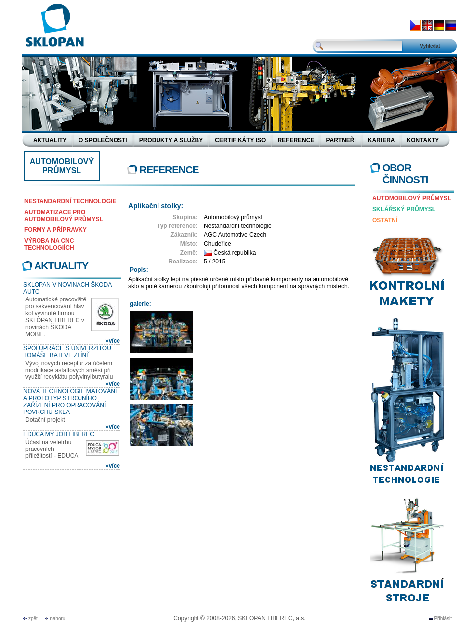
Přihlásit (443, 618)
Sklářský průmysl (403, 209)
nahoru (57, 618)
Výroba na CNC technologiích (49, 244)
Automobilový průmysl (411, 198)
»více (112, 340)
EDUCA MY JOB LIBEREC (58, 434)
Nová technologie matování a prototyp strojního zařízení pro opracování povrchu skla (70, 401)
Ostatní (384, 220)
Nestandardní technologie (70, 201)
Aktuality (61, 265)
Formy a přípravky (55, 229)
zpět (33, 618)
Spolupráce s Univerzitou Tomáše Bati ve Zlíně (67, 352)
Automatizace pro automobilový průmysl (63, 216)
